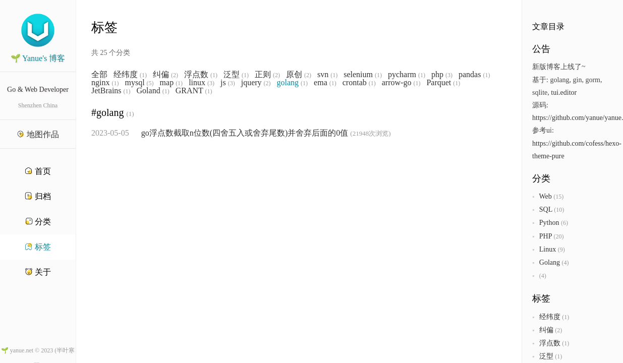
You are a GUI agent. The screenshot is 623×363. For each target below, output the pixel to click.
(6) (564, 222)
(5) (150, 83)
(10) (559, 209)
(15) (558, 196)
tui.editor (564, 92)
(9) (561, 249)
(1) (143, 75)
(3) (448, 75)
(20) (558, 236)
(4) (565, 262)
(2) (174, 75)
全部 (99, 75)
